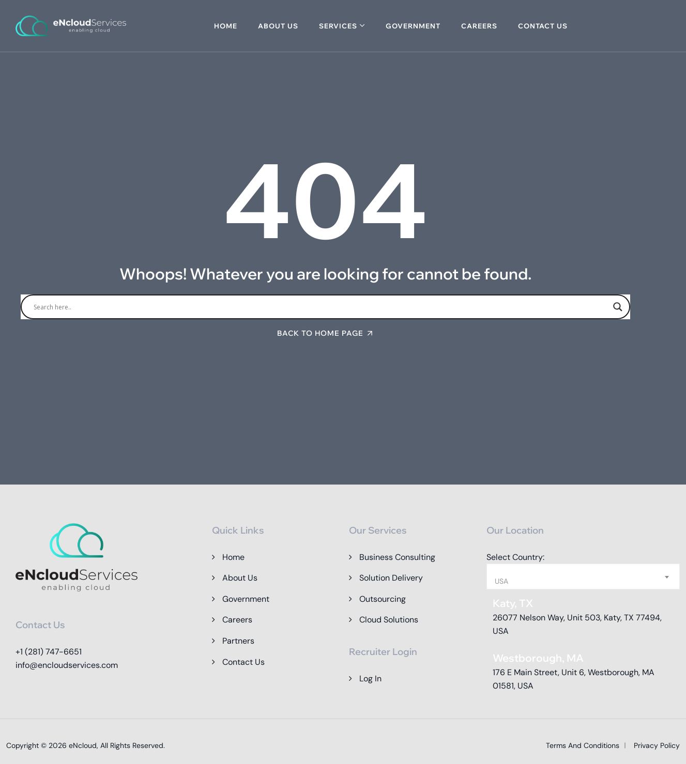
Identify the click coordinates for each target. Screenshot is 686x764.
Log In (370, 678)
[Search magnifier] (618, 307)
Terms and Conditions (582, 745)
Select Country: (515, 557)
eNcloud (83, 745)
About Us (278, 26)
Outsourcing (382, 599)
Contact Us (543, 26)
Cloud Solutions (388, 619)
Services (338, 26)
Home (225, 26)
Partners (238, 640)
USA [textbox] (501, 581)
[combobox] (583, 576)
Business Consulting (397, 557)
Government (413, 26)
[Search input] (321, 307)
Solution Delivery (391, 577)
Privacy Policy (657, 745)
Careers (479, 26)
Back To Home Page (320, 333)
